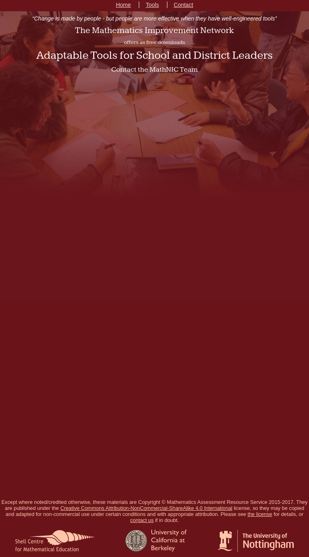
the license (259, 514)
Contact (183, 5)
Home (123, 5)
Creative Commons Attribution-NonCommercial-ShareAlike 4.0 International (146, 508)
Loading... (154, 288)
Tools (152, 5)
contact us (142, 520)
